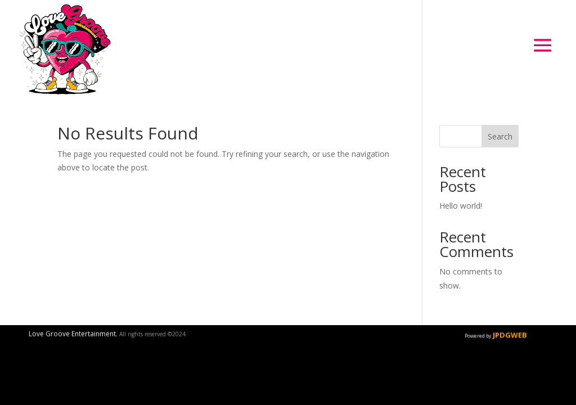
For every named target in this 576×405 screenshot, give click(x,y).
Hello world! (460, 205)
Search (500, 136)
